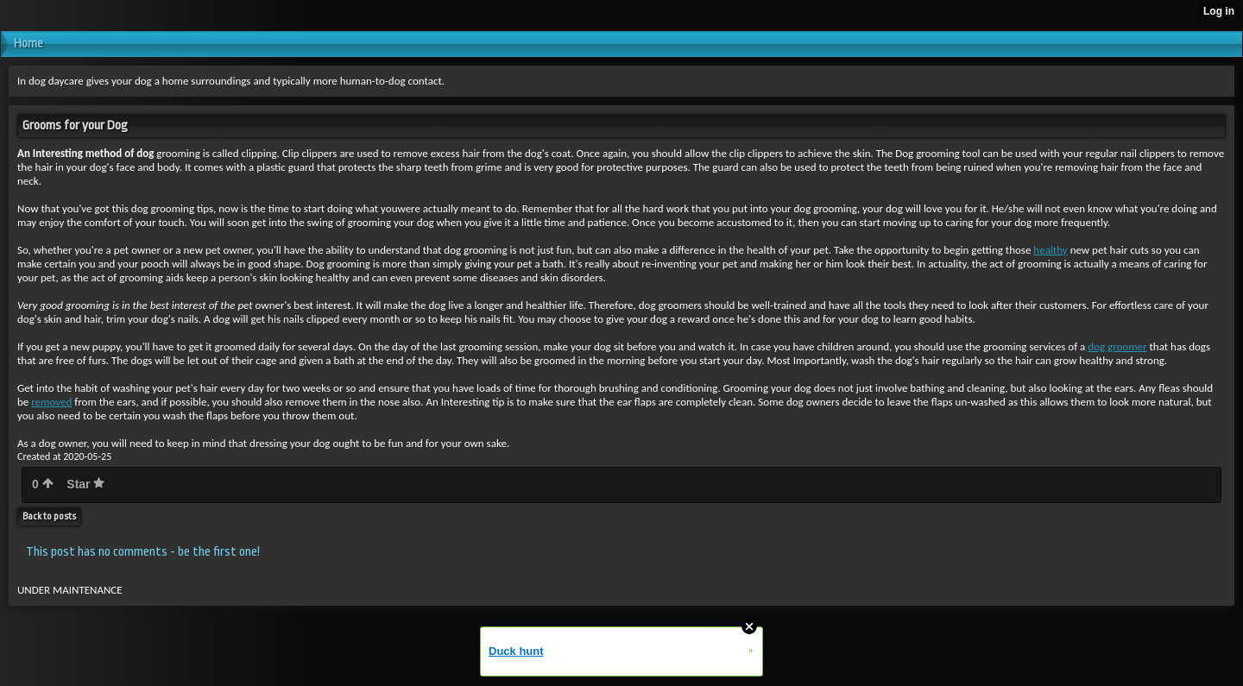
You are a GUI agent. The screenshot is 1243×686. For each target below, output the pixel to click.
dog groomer (1117, 346)
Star (85, 484)
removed (51, 401)
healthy (1050, 249)
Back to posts (49, 516)
